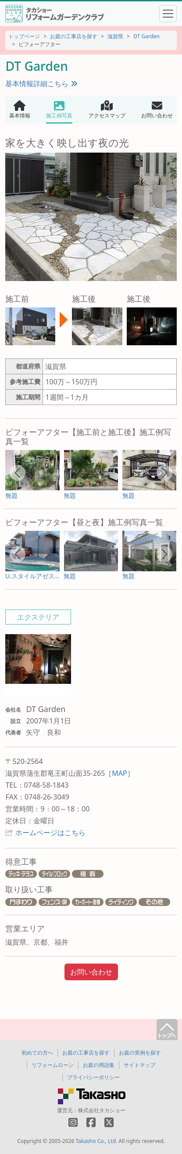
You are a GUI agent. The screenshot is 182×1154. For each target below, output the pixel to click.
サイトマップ (139, 1065)
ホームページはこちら (50, 832)
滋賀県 (115, 36)
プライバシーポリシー (93, 1077)
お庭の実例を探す (140, 1052)
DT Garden (146, 36)
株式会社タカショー (101, 1110)
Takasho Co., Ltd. (97, 1141)
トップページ (24, 36)
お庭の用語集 (98, 1065)
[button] (17, 473)
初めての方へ (37, 1052)
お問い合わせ (91, 972)
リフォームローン (53, 1065)
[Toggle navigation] (168, 13)
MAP (119, 773)
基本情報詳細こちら (41, 83)
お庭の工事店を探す (73, 36)
